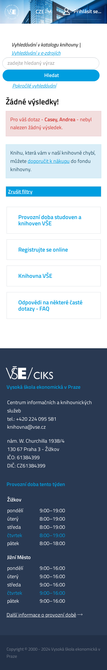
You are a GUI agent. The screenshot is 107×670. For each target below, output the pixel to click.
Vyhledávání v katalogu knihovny (44, 44)
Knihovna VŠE (35, 275)
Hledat (51, 75)
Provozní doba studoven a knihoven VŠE (49, 220)
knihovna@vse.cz (26, 427)
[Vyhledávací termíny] (50, 63)
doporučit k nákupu (49, 161)
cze (40, 11)
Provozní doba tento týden (36, 484)
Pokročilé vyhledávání (34, 86)
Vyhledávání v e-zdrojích (35, 53)
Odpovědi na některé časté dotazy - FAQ (50, 305)
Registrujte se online (43, 249)
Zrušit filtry (20, 191)
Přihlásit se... (82, 11)
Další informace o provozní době (41, 615)
